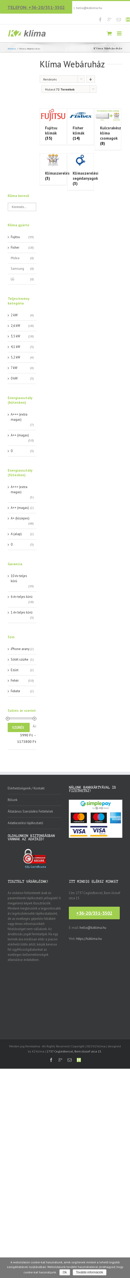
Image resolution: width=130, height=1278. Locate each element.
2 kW (14, 315)
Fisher (15, 247)
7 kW (14, 368)
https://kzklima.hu (89, 939)
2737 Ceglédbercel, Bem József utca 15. (74, 1051)
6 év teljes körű (21, 597)
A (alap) (16, 534)
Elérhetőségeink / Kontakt (26, 788)
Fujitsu (15, 237)
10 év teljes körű (19, 578)
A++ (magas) (20, 435)
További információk (89, 1272)
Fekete (15, 691)
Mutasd (59, 89)
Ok (65, 1272)
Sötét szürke (19, 659)
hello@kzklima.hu (89, 8)
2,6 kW (15, 325)
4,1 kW (15, 347)
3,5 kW (15, 336)
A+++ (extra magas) (19, 417)
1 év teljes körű (21, 612)
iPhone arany (20, 649)
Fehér (15, 680)
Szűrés (18, 727)
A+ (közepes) (20, 518)
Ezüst (14, 670)
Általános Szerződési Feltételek (30, 811)
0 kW (14, 378)
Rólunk (12, 800)
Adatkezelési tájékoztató (25, 823)
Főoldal (12, 49)
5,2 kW (15, 357)
